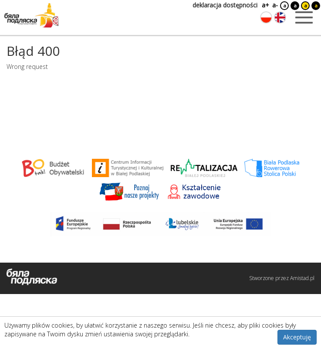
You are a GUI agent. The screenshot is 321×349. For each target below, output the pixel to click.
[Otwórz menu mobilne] (304, 17)
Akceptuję (297, 337)
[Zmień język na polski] (266, 17)
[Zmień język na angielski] (280, 17)
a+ (265, 5)
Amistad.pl (302, 278)
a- (275, 5)
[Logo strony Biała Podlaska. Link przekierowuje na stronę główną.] (31, 15)
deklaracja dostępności (225, 5)
